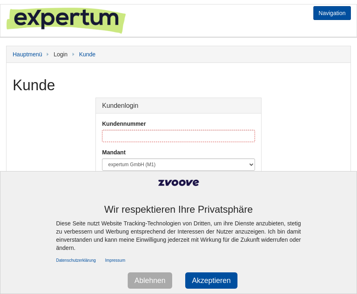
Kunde (87, 54)
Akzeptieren (211, 280)
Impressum (115, 260)
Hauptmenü (27, 54)
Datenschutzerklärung (76, 260)
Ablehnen (149, 280)
